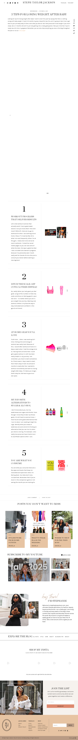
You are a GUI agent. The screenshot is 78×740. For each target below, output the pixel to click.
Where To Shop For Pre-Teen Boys (62, 540)
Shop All (40, 723)
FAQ (19, 725)
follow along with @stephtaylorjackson (39, 674)
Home (46, 636)
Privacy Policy (22, 727)
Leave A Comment (32, 497)
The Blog (63, 3)
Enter (70, 725)
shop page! (22, 30)
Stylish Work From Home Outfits (15, 540)
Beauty (52, 636)
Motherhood (33, 11)
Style (10, 535)
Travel (30, 728)
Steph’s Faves (41, 725)
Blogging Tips (59, 636)
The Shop (70, 3)
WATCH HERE (66, 555)
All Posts (36, 636)
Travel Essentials (43, 727)
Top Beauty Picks (42, 728)
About (20, 723)
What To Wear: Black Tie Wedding (39, 540)
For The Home (41, 730)
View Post (12, 545)
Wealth (67, 636)
